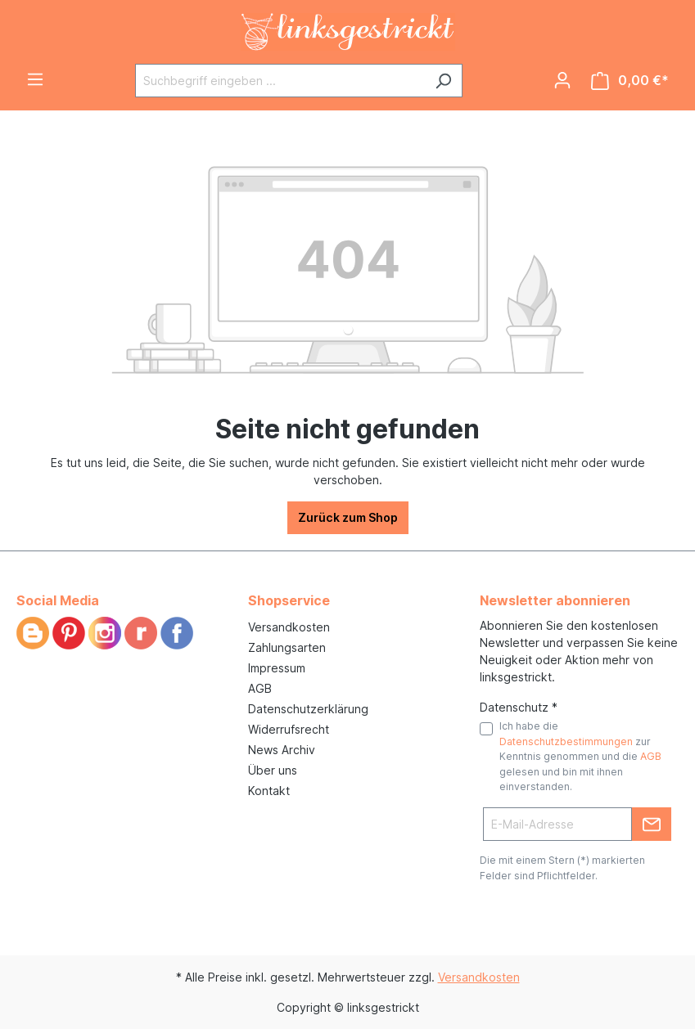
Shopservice (289, 600)
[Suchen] (443, 80)
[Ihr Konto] (562, 80)
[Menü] (35, 79)
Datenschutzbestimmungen (566, 741)
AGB (260, 688)
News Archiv (281, 750)
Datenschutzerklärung (308, 709)
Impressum (276, 668)
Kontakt (269, 791)
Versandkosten (289, 627)
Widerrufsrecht (288, 729)
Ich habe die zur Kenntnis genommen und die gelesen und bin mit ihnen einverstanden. (580, 756)
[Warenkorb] (630, 81)
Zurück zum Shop (348, 517)
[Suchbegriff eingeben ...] (280, 80)
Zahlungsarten (287, 647)
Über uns (272, 770)
